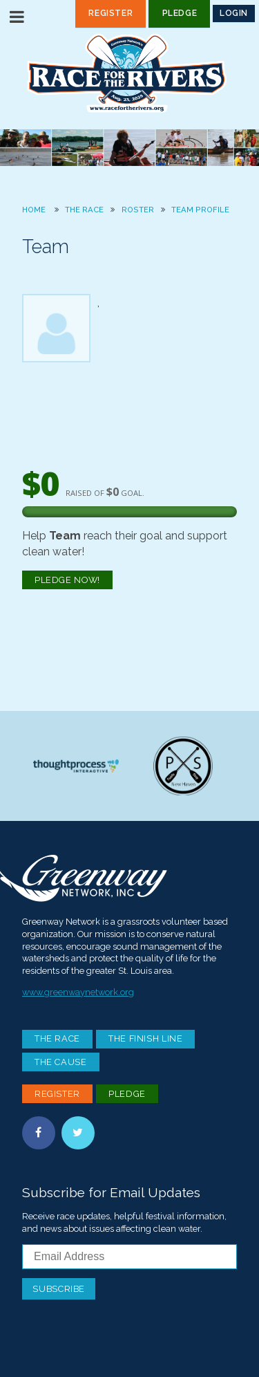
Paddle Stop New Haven (183, 766)
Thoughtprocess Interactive (76, 766)
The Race (84, 209)
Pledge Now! (67, 580)
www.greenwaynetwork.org (78, 992)
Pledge (180, 13)
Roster (138, 209)
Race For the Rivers (129, 73)
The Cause (61, 1062)
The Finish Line (145, 1038)
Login (234, 13)
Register (110, 13)
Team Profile (200, 209)
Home (34, 209)
